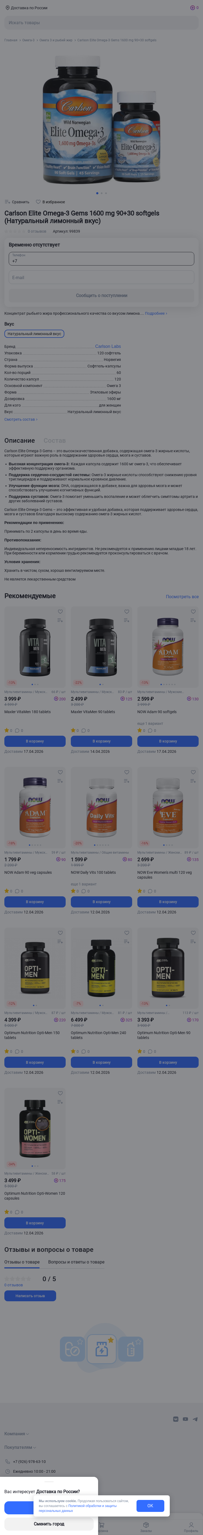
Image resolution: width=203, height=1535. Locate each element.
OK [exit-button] (150, 1505)
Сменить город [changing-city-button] (49, 1524)
